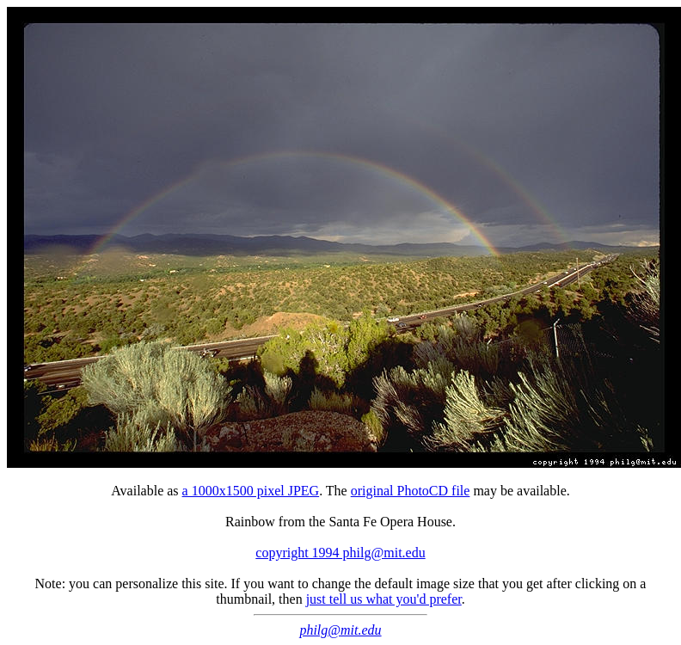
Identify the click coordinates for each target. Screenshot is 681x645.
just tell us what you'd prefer (384, 599)
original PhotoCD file (410, 490)
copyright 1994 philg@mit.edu (340, 552)
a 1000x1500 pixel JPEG (251, 490)
